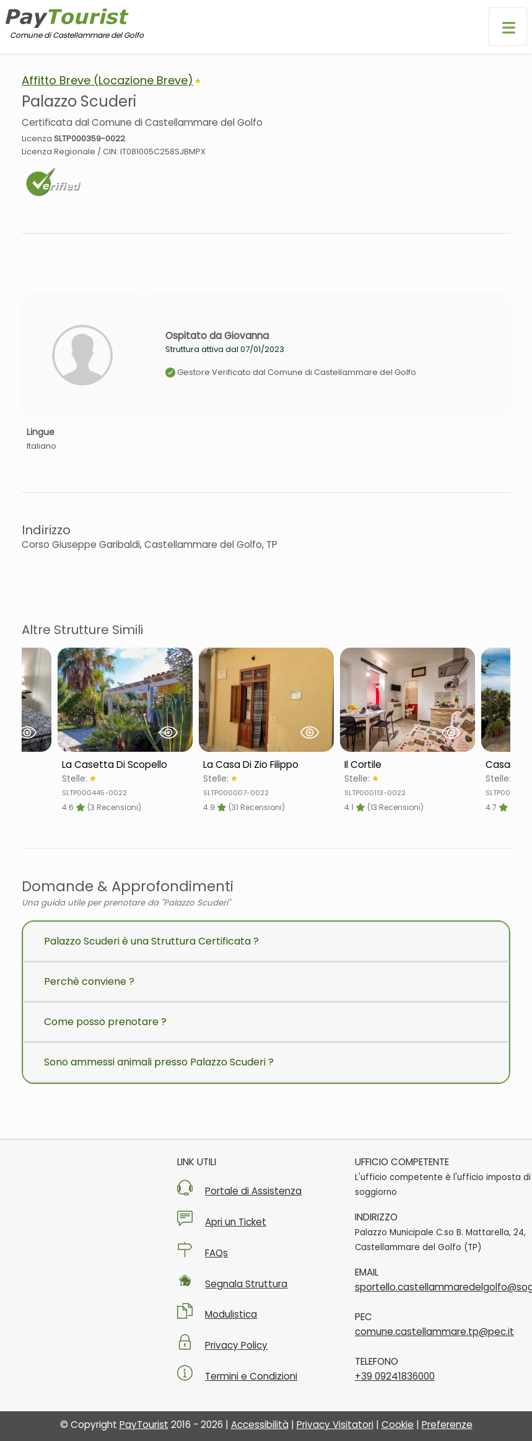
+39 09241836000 (395, 1376)
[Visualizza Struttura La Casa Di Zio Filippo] (266, 699)
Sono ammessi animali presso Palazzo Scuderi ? (159, 1062)
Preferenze (447, 1424)
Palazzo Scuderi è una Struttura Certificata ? (151, 941)
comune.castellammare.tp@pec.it (434, 1331)
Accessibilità (260, 1424)
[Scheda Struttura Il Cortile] (407, 764)
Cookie (398, 1424)
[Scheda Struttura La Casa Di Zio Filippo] (266, 764)
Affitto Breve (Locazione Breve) (107, 80)
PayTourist (144, 1424)
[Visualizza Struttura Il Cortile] (407, 699)
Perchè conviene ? (89, 981)
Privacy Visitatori (335, 1424)
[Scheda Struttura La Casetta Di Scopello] (125, 764)
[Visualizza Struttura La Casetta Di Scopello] (125, 699)
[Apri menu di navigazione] (508, 26)
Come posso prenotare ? (105, 1022)
